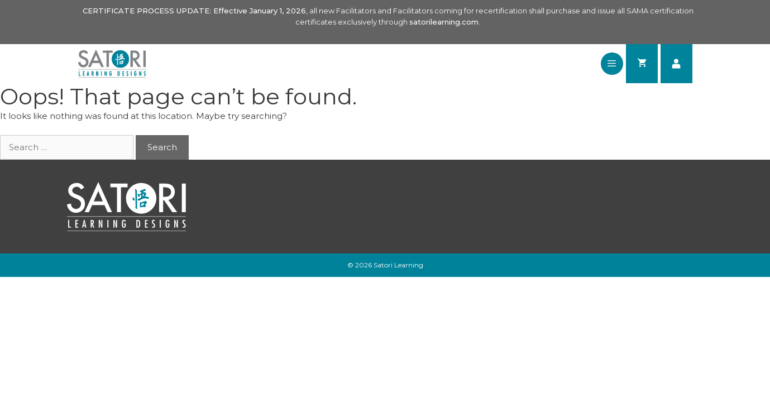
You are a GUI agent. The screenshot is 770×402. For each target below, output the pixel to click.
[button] (612, 63)
